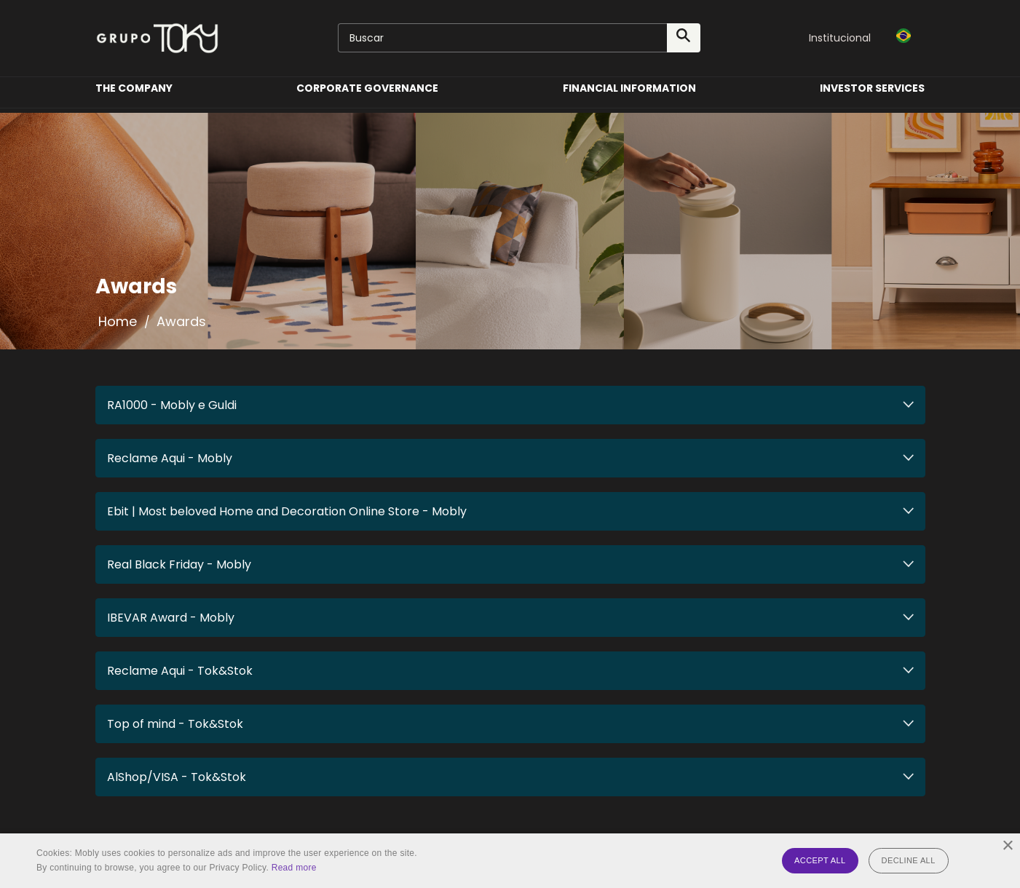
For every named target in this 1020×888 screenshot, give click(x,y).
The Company (134, 97)
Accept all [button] (819, 860)
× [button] (1007, 846)
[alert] (510, 860)
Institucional (840, 38)
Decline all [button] (909, 860)
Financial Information (629, 97)
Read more (294, 868)
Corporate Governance (367, 97)
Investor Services (872, 97)
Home (117, 321)
